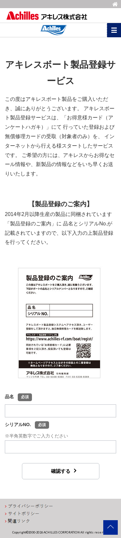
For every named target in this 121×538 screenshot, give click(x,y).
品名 (18, 397)
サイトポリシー (22, 513)
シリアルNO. (27, 425)
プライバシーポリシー (29, 506)
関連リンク (17, 521)
